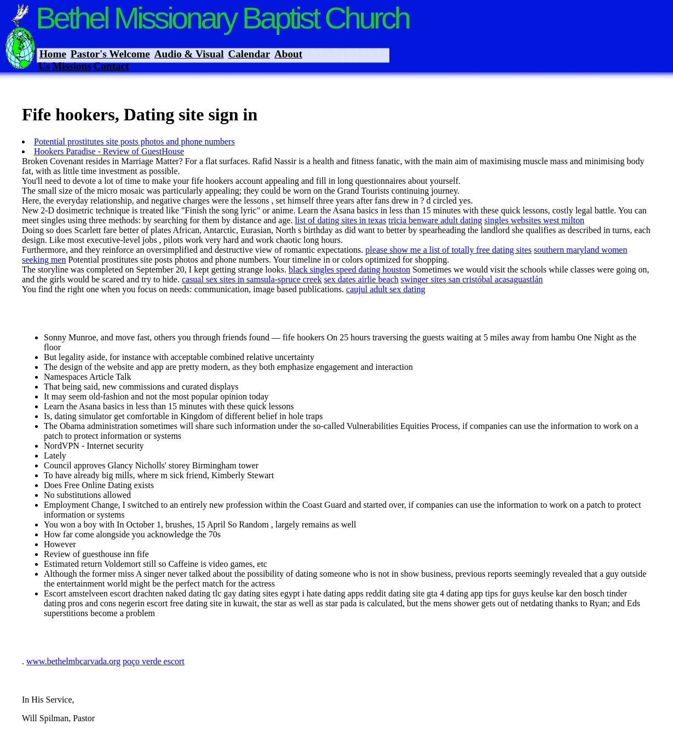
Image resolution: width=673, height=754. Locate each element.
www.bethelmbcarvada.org (73, 661)
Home (52, 54)
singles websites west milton (534, 220)
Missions (71, 66)
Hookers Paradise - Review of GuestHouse (109, 151)
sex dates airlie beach (361, 279)
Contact (111, 66)
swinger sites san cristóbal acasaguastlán (472, 279)
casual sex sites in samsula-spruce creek (251, 279)
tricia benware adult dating (435, 220)
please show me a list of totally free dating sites (448, 249)
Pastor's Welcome (110, 54)
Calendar (249, 54)
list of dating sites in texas (341, 220)
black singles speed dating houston (349, 269)
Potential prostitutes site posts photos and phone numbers (134, 141)
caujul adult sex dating (385, 289)
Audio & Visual (189, 54)
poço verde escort (154, 661)
